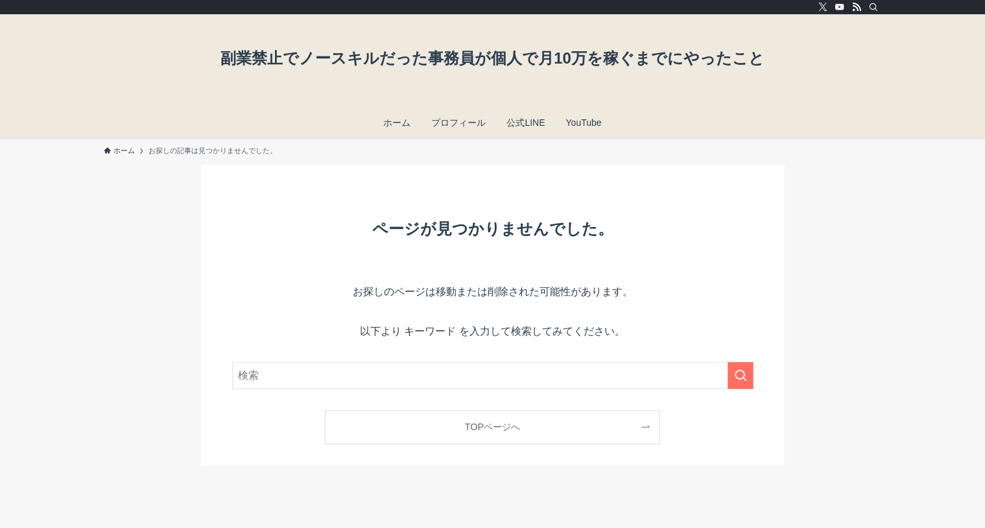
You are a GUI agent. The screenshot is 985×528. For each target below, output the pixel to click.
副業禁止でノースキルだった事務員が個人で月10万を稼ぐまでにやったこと (492, 58)
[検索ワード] (493, 375)
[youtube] (839, 7)
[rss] (856, 7)
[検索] (873, 7)
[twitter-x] (822, 7)
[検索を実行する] (741, 375)
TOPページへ (492, 427)
